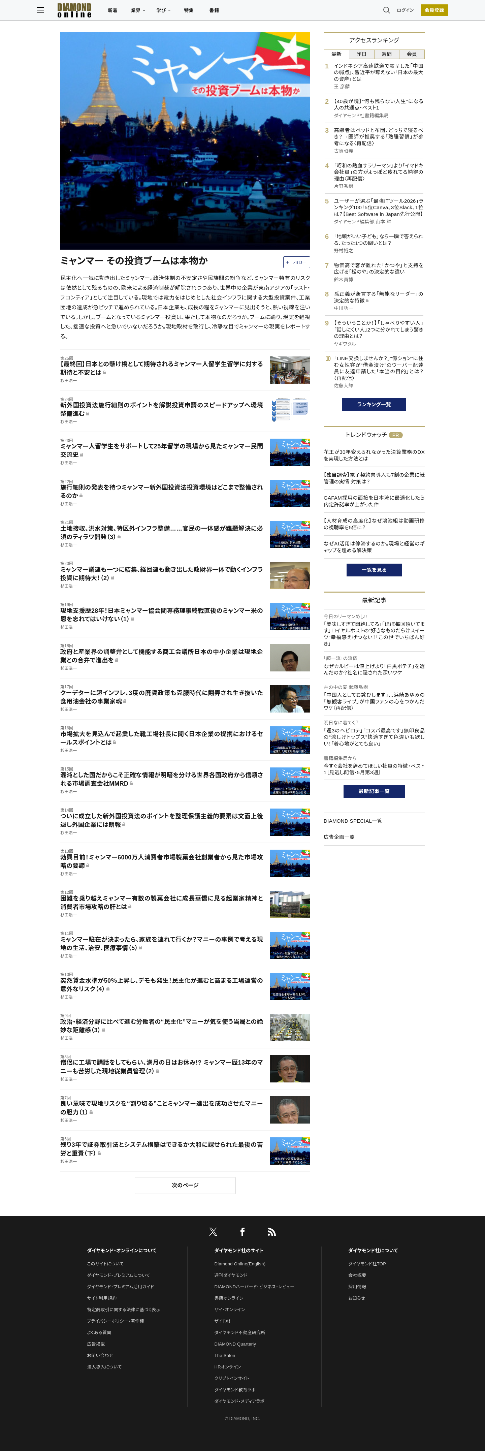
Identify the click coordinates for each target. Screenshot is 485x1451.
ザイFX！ (223, 1321)
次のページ (185, 1185)
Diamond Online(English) (240, 1263)
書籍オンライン (229, 1298)
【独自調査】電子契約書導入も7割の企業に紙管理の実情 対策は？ (374, 478)
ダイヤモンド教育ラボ (235, 1389)
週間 (387, 54)
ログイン (382, 11)
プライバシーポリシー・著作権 (115, 1321)
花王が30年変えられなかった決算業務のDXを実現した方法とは (374, 455)
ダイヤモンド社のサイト (239, 1250)
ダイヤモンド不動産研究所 (240, 1332)
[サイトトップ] (91, 11)
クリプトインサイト (232, 1378)
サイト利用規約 (102, 1298)
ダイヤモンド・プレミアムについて (118, 1275)
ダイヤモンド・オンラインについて (121, 1250)
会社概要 (357, 1275)
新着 (136, 12)
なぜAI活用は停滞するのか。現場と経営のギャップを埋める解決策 (374, 547)
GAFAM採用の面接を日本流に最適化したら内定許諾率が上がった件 (374, 501)
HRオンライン (228, 1366)
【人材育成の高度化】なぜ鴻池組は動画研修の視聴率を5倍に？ (374, 524)
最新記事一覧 (374, 791)
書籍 (238, 12)
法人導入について (104, 1366)
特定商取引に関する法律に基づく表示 (123, 1309)
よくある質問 (99, 1332)
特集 (212, 12)
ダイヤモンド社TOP (367, 1263)
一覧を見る (374, 570)
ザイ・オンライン (230, 1309)
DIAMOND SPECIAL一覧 (353, 821)
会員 (412, 54)
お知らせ (356, 1298)
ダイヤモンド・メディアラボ (240, 1401)
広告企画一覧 (339, 837)
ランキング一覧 (374, 404)
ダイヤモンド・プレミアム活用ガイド (120, 1286)
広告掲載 (96, 1344)
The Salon (225, 1355)
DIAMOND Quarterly (235, 1344)
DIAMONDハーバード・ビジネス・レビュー (255, 1286)
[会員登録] (411, 12)
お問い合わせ (100, 1355)
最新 (336, 54)
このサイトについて (105, 1263)
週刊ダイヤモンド (231, 1275)
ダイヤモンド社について (373, 1250)
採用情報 (357, 1286)
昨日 (361, 54)
